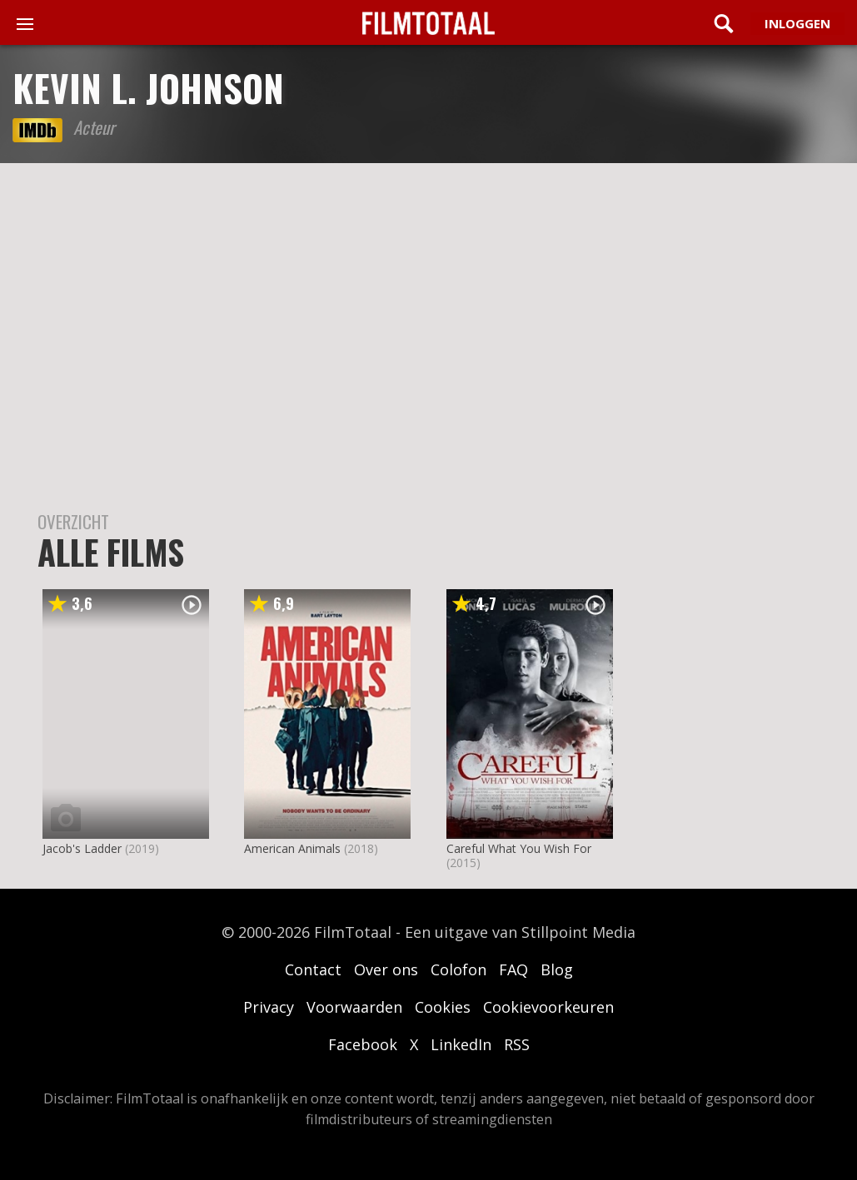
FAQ (513, 969)
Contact (313, 969)
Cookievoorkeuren (548, 1007)
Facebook (362, 1044)
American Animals (292, 848)
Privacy (268, 1007)
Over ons (386, 969)
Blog (557, 969)
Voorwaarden (354, 1007)
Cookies (443, 1007)
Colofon (458, 969)
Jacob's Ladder (82, 848)
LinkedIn (461, 1044)
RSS (517, 1044)
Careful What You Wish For (518, 848)
